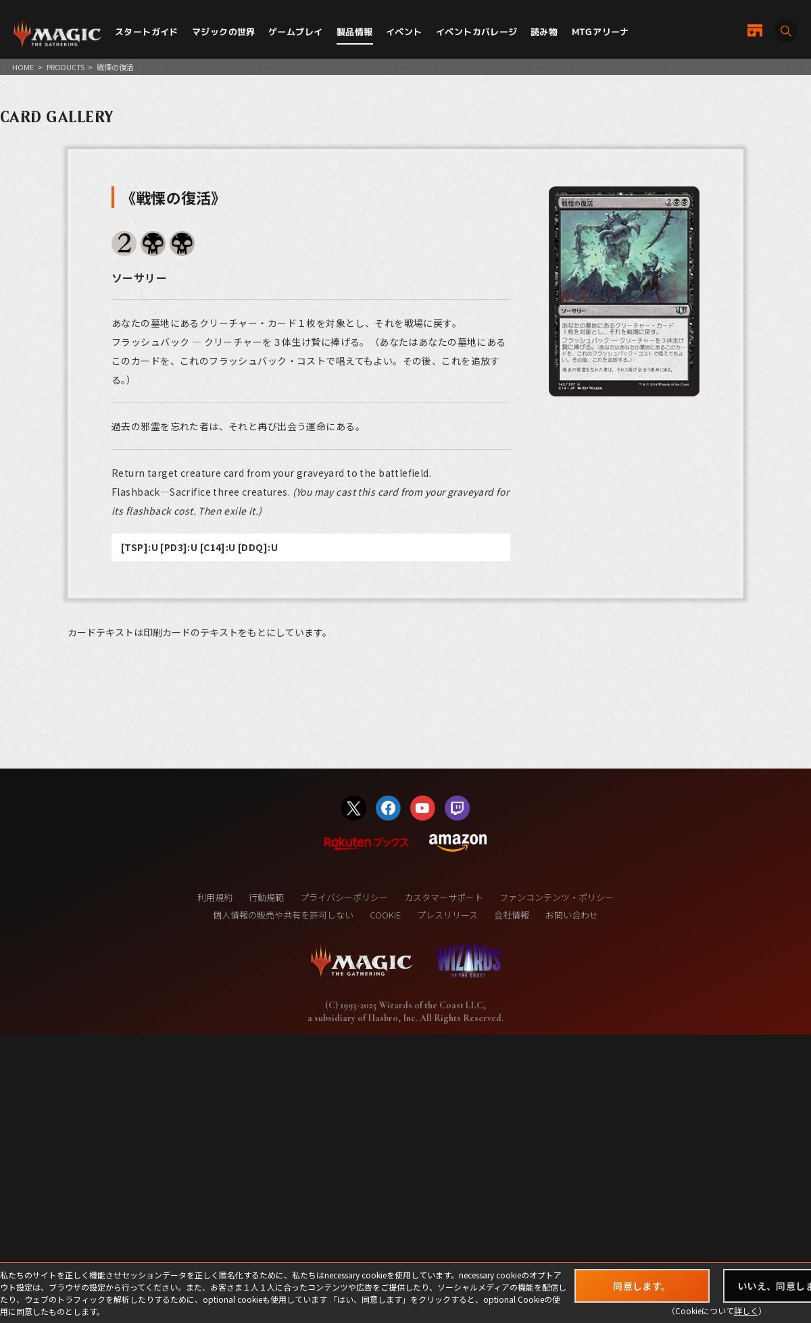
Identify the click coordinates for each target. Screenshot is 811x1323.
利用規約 (214, 897)
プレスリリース (447, 914)
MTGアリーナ (600, 32)
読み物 (544, 32)
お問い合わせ (571, 914)
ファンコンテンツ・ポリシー (556, 897)
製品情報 (355, 32)
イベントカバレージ (477, 32)
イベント (404, 32)
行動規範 (266, 897)
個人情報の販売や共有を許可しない (283, 914)
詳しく (746, 1310)
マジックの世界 (223, 32)
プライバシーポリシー (344, 897)
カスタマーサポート (443, 897)
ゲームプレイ (295, 32)
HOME (23, 66)
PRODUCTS (65, 66)
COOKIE (385, 914)
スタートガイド (146, 32)
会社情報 (511, 914)
